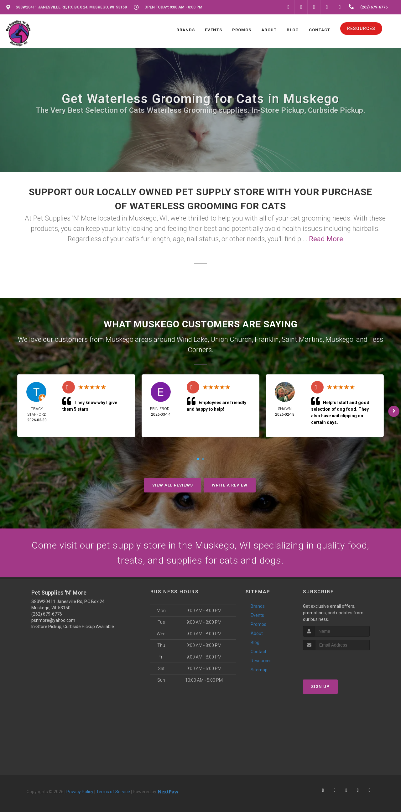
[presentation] (336, 662)
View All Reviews (172, 485)
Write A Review (229, 485)
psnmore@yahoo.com (53, 620)
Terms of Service (113, 791)
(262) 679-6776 (46, 614)
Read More (326, 239)
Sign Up (320, 686)
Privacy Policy (79, 791)
